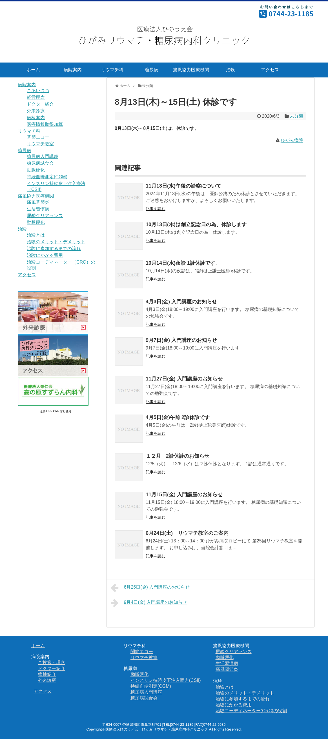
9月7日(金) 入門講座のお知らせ (181, 340)
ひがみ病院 (292, 140)
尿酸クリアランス (45, 215)
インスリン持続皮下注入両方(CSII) (165, 680)
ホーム (33, 69)
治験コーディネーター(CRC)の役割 (251, 710)
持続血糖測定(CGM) (47, 176)
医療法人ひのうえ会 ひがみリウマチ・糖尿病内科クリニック (156, 729)
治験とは (36, 235)
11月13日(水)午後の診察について (183, 186)
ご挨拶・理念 (51, 662)
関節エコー (38, 137)
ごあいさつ (38, 90)
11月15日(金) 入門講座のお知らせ (184, 494)
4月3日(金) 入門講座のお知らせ (181, 301)
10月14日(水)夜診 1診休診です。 (183, 263)
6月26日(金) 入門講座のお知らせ (150, 587)
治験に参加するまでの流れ (54, 248)
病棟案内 (36, 117)
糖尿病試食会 (40, 163)
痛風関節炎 (38, 202)
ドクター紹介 (40, 104)
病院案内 (73, 69)
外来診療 (36, 110)
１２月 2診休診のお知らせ (177, 456)
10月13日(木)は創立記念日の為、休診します (196, 224)
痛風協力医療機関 (191, 69)
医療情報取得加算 (45, 124)
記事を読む (155, 208)
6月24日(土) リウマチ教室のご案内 (187, 533)
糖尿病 (151, 69)
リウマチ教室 (40, 143)
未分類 (296, 116)
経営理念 (36, 97)
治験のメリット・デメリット (56, 241)
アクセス (270, 69)
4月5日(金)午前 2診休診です (178, 417)
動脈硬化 (36, 170)
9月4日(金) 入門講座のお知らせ (149, 602)
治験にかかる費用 (45, 255)
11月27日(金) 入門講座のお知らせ (184, 379)
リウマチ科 (112, 69)
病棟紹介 (47, 674)
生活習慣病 (38, 208)
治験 (230, 69)
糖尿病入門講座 (42, 156)
